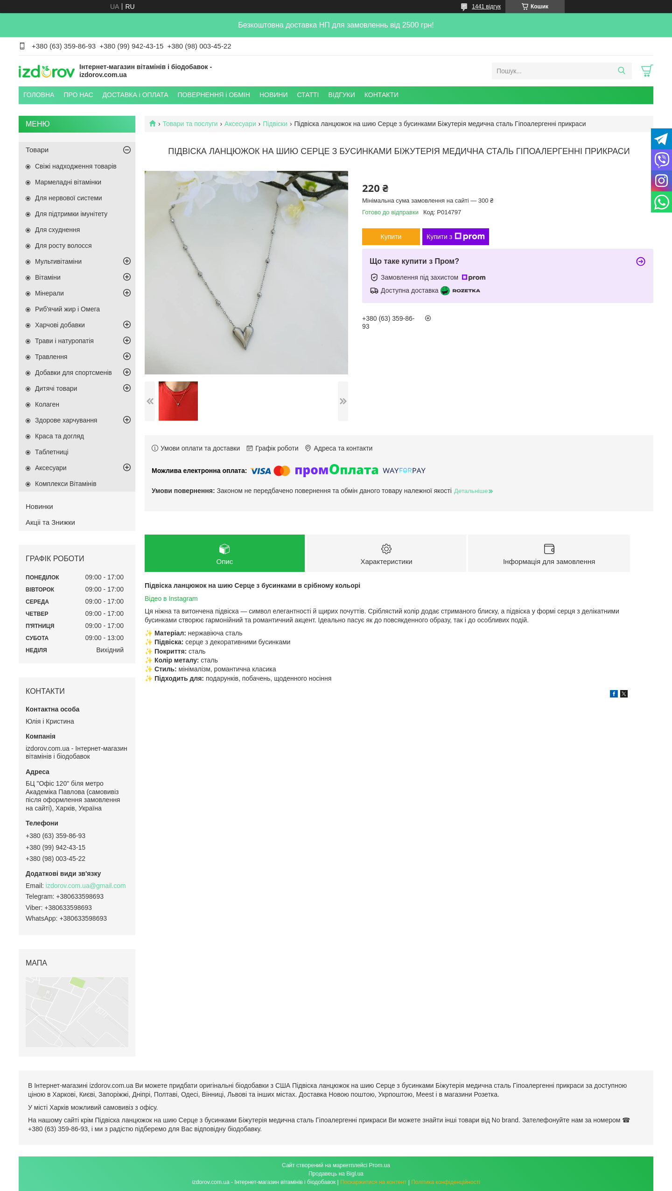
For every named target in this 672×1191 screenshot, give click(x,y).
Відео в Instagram (171, 599)
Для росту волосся (63, 245)
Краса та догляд (59, 436)
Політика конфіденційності (445, 1182)
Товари (37, 150)
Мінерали (49, 293)
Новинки (39, 506)
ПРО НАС (78, 95)
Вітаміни (48, 277)
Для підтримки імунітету (71, 214)
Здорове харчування (66, 420)
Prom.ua (379, 1165)
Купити (391, 236)
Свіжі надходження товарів (76, 166)
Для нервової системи (68, 198)
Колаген (47, 404)
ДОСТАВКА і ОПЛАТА (135, 95)
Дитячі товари (56, 388)
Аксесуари (240, 123)
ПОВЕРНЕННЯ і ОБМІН (214, 95)
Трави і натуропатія (64, 341)
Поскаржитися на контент (373, 1182)
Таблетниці (52, 452)
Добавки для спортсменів (73, 372)
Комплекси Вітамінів (66, 483)
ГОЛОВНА (38, 95)
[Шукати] (621, 71)
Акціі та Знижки (50, 522)
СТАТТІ (308, 95)
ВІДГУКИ (341, 95)
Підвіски (275, 123)
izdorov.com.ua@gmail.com (86, 885)
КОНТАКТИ (381, 95)
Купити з (456, 237)
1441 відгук (486, 6)
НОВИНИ (273, 95)
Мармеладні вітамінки (68, 182)
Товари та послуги (189, 123)
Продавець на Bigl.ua (336, 1173)
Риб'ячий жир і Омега (67, 309)
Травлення (51, 356)
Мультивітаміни (58, 261)
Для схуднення (57, 229)
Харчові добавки (60, 325)
